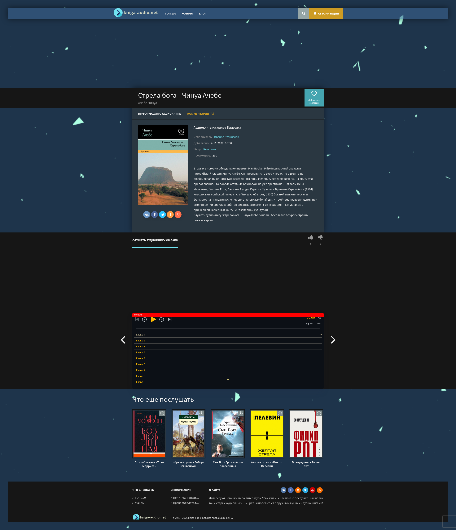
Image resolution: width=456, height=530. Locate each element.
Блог (202, 13)
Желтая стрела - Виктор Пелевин (267, 464)
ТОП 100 (170, 13)
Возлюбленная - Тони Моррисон (149, 464)
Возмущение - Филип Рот (306, 464)
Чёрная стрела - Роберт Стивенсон (188, 464)
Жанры (187, 13)
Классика (234, 127)
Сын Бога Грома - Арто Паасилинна (228, 464)
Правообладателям (186, 503)
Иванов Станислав (226, 137)
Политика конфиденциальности (195, 497)
